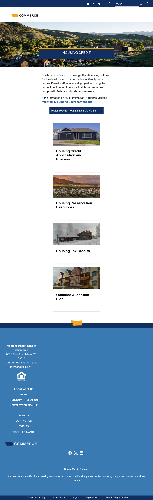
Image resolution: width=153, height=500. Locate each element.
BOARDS (24, 416)
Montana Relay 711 (21, 367)
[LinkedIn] (99, 4)
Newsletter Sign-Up (24, 405)
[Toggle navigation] (149, 15)
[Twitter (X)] (93, 4)
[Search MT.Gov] (127, 4)
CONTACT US (24, 421)
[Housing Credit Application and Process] (76, 147)
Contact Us (12, 363)
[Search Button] (141, 4)
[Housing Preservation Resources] (76, 197)
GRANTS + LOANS (24, 432)
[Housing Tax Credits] (76, 243)
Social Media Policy (75, 469)
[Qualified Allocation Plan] (76, 289)
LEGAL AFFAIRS (23, 389)
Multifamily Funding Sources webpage (67, 102)
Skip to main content (13, 3)
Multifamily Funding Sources (73, 110)
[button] (107, 4)
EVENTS (24, 426)
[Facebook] (87, 4)
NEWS (23, 395)
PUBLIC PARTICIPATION (24, 400)
